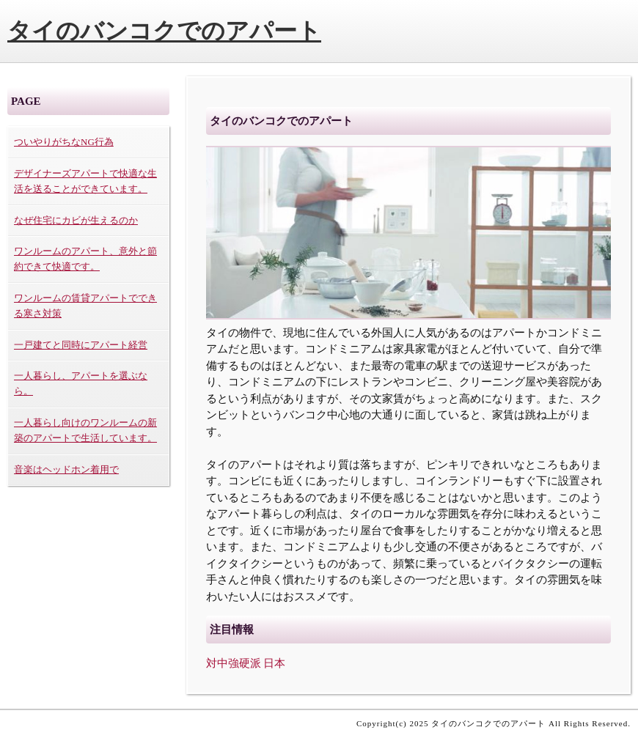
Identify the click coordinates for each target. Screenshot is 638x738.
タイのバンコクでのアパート (164, 31)
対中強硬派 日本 (246, 663)
